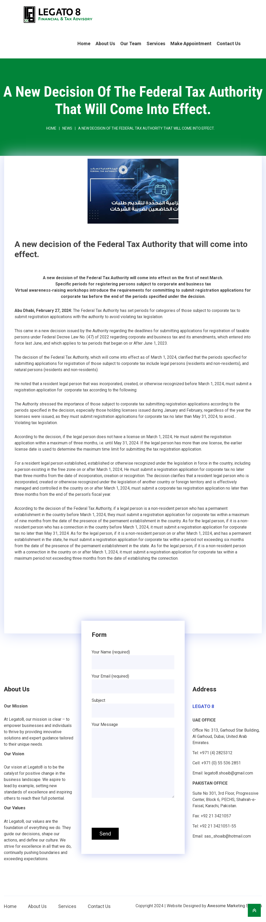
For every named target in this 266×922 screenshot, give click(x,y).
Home (83, 43)
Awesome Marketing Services (234, 905)
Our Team (130, 43)
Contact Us (229, 43)
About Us (105, 43)
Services (156, 43)
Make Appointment (190, 43)
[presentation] (131, 814)
